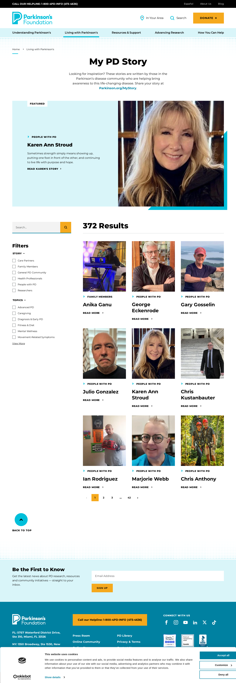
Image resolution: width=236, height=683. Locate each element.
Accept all (199, 650)
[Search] (65, 227)
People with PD (27, 284)
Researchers (25, 290)
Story (17, 253)
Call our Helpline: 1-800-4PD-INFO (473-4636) (45, 3)
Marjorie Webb (150, 479)
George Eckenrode (145, 308)
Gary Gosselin (198, 304)
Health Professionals (30, 278)
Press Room (81, 635)
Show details (53, 676)
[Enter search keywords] (41, 227)
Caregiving (24, 313)
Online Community (86, 641)
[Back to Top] (21, 519)
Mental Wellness (27, 331)
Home (16, 49)
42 (130, 496)
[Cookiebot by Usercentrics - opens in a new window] (22, 676)
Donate (206, 18)
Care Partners (26, 260)
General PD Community (32, 272)
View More (18, 343)
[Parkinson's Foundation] (32, 18)
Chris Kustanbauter (198, 395)
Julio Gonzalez (100, 392)
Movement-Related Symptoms (36, 337)
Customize (199, 660)
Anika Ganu (97, 304)
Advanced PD (26, 307)
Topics (18, 300)
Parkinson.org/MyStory (117, 88)
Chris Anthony (198, 479)
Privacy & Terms (128, 641)
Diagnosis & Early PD (30, 319)
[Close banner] (231, 647)
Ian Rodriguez (100, 479)
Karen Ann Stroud (145, 395)
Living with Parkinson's (40, 49)
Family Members (28, 266)
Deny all (199, 669)
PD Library (124, 635)
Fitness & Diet (26, 325)
